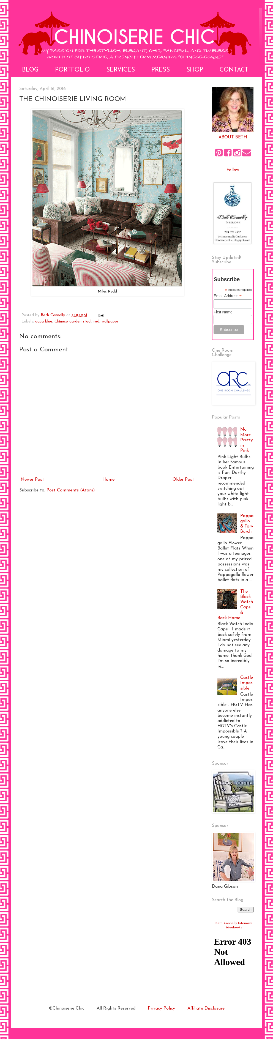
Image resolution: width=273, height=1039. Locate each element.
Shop (194, 70)
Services (120, 70)
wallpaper (110, 321)
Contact (234, 70)
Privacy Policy (161, 1008)
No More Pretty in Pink (246, 440)
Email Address (228, 296)
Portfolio (72, 70)
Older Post (183, 479)
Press (160, 70)
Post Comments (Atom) (71, 490)
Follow (232, 170)
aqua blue (43, 321)
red (96, 321)
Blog (30, 70)
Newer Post (32, 479)
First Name (223, 312)
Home (108, 479)
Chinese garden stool (72, 321)
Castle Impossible (246, 683)
